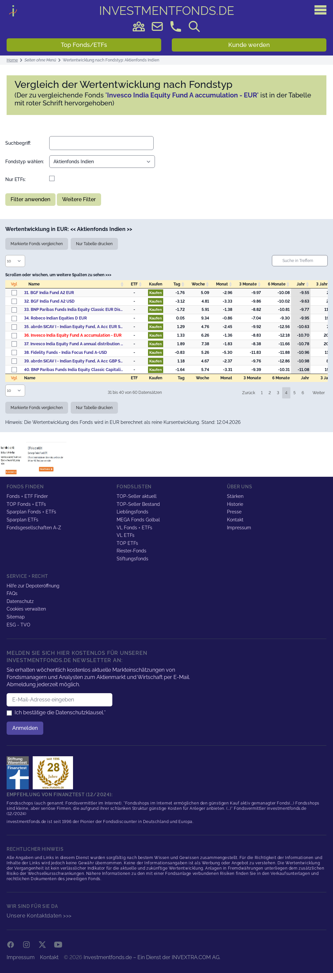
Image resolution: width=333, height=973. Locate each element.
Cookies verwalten (26, 609)
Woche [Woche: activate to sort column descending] (198, 284)
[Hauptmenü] (320, 10)
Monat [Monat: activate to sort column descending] (222, 284)
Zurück (248, 393)
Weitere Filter (79, 199)
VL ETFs (125, 535)
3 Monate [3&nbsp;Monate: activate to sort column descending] (248, 284)
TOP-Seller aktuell (137, 496)
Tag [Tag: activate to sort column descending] (176, 284)
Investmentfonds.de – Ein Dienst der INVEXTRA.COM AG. (152, 957)
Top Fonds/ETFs (84, 44)
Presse (234, 511)
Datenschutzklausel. (80, 712)
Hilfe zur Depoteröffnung (33, 585)
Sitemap (16, 616)
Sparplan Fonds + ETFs (31, 511)
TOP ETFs (127, 543)
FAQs (12, 593)
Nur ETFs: (15, 179)
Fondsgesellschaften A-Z (34, 527)
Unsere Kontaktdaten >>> (39, 916)
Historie (235, 504)
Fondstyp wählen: (24, 161)
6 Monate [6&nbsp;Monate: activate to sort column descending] (276, 284)
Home (12, 60)
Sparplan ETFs (22, 519)
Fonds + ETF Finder (27, 496)
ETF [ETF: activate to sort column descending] (134, 284)
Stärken (235, 496)
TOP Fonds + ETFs (26, 504)
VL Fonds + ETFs (134, 527)
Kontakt (235, 519)
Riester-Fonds (131, 550)
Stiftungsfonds (132, 558)
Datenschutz (20, 601)
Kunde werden (249, 44)
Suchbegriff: (18, 143)
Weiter (319, 393)
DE (166, 11)
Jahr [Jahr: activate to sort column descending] (301, 284)
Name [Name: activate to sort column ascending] (34, 284)
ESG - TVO (18, 624)
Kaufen (155, 293)
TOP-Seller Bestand (138, 504)
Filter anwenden (30, 199)
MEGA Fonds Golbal (138, 519)
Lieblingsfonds (132, 511)
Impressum (239, 527)
